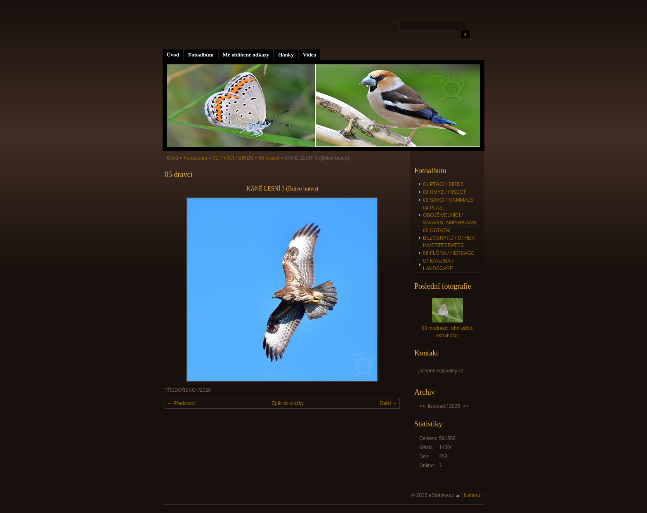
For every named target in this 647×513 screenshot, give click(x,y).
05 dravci (269, 158)
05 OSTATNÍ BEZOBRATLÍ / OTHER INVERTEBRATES (449, 238)
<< (422, 406)
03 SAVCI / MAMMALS (448, 200)
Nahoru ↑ (474, 495)
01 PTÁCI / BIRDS (233, 158)
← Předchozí (181, 403)
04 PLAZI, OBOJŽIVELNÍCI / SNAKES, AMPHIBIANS (449, 215)
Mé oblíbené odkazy (246, 55)
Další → (388, 403)
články (285, 55)
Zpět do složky (288, 403)
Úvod (173, 55)
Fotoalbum (201, 55)
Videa (309, 55)
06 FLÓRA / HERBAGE (449, 253)
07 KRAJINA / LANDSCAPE (438, 264)
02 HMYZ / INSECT (444, 192)
